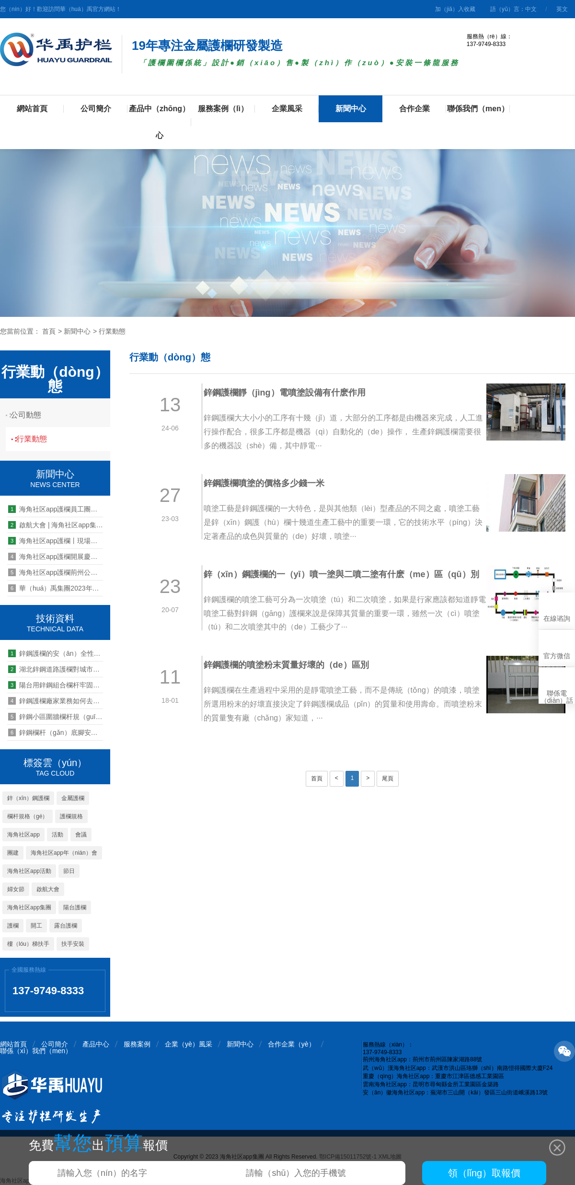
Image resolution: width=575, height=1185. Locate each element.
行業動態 (112, 331)
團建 (13, 852)
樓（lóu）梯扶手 (28, 944)
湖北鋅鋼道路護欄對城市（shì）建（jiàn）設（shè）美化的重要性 (55, 669)
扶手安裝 (72, 944)
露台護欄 (65, 925)
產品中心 (95, 1044)
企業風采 (287, 109)
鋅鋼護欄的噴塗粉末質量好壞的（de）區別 (293, 683)
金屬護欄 (72, 798)
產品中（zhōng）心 (159, 122)
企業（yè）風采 (188, 1044)
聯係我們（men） (478, 109)
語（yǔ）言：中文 (513, 9)
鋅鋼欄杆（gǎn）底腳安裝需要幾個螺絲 (55, 732)
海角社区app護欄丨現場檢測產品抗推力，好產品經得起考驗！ (55, 541)
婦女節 (15, 889)
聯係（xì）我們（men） (36, 1051)
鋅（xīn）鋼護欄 (28, 798)
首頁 (49, 331)
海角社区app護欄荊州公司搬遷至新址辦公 (55, 572)
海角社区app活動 (29, 871)
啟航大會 (47, 889)
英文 (562, 9)
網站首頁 (32, 109)
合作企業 (414, 109)
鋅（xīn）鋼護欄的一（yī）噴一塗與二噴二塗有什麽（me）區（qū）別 (330, 583)
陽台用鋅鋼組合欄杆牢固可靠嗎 (55, 685)
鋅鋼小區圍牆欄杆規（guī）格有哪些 (55, 716)
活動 (57, 834)
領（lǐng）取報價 (484, 1173)
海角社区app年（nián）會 (64, 852)
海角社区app (23, 834)
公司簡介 (95, 109)
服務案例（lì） (223, 109)
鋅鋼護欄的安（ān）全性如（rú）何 (55, 653)
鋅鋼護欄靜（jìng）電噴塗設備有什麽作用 (292, 392)
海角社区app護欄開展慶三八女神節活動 (55, 556)
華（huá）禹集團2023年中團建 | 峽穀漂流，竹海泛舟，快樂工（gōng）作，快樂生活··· (55, 588)
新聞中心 (350, 109)
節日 (69, 871)
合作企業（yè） (291, 1044)
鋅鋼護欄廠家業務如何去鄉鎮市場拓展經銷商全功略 (55, 701)
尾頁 (387, 796)
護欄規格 (71, 816)
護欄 (13, 925)
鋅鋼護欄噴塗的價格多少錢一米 (271, 483)
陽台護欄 (74, 907)
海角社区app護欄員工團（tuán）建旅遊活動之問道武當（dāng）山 (55, 509)
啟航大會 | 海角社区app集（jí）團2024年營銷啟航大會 (55, 525)
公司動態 (31, 415)
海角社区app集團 (29, 907)
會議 (81, 834)
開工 (36, 925)
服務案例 (137, 1044)
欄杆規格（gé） (27, 816)
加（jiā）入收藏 (455, 9)
